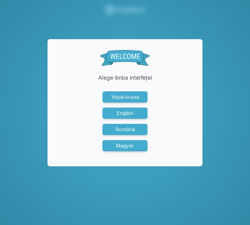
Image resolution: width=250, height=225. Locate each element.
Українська (125, 97)
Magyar (125, 145)
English (125, 113)
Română (125, 129)
